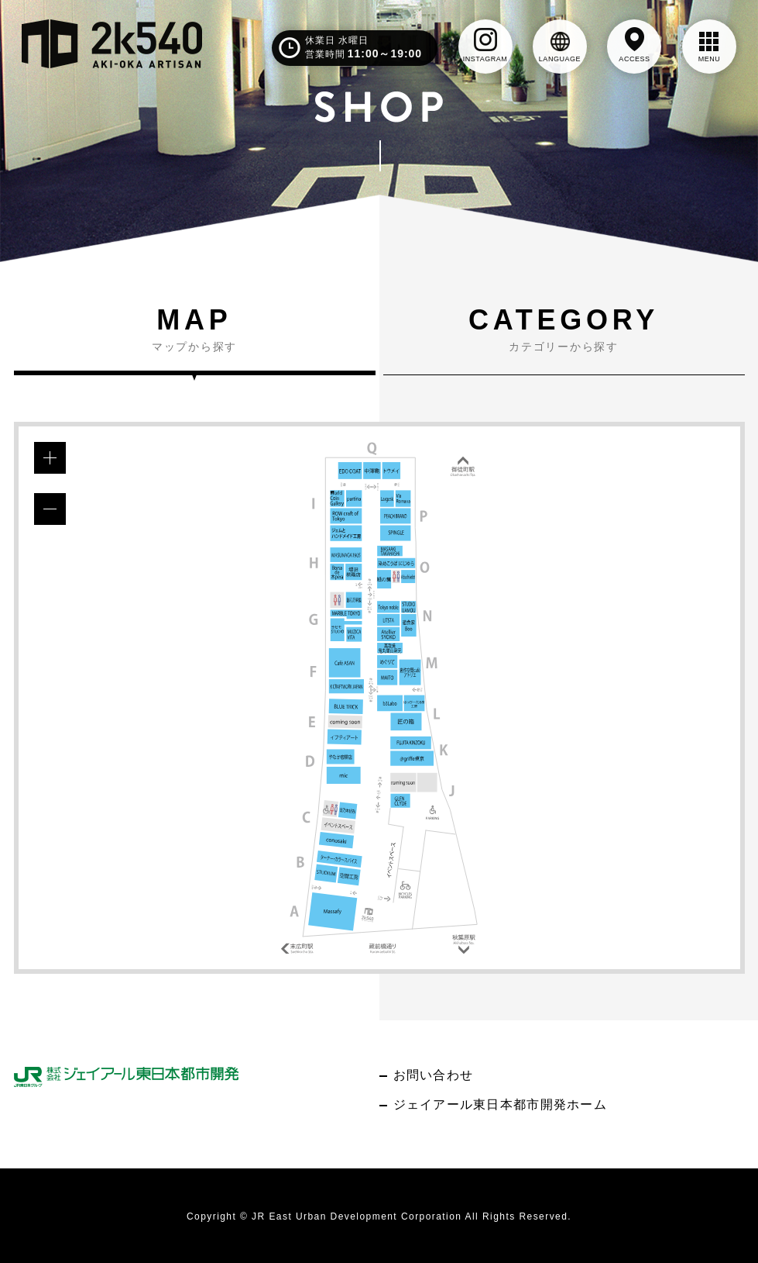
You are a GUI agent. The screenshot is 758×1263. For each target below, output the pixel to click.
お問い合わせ (433, 1075)
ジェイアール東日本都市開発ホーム (500, 1104)
